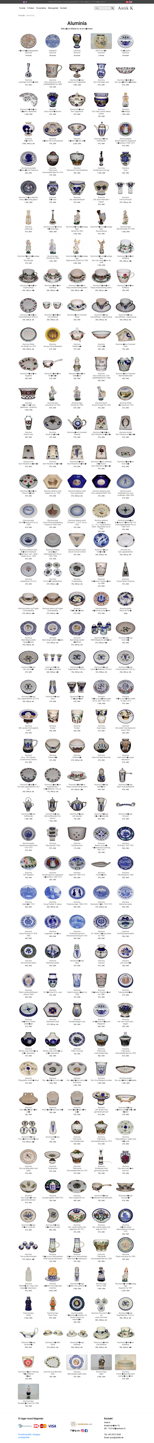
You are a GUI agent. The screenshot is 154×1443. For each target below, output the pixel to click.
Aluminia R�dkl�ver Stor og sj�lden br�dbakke (125, 81)
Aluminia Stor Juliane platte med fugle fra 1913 (101, 1227)
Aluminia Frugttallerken (77, 580)
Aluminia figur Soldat (28, 1314)
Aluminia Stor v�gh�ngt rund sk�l (52, 1079)
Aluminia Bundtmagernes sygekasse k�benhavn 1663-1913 (52, 875)
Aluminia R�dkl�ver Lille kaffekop (52, 316)
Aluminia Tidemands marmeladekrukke (101, 1051)
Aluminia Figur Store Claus (52, 1314)
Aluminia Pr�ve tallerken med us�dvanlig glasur (28, 198)
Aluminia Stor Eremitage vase (101, 81)
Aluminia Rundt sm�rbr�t (53, 433)
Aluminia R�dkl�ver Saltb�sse (77, 375)
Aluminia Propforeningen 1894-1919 (77, 903)
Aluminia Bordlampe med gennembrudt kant (101, 1168)
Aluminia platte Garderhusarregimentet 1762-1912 (28, 845)
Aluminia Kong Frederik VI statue (53, 903)
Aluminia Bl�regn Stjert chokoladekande (125, 786)
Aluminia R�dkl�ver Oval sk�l (125, 463)
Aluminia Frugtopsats (52, 1167)
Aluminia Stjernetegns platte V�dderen (77, 640)
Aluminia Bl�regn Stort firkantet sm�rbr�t (77, 463)
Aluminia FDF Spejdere (28, 874)
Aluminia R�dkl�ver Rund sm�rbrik (28, 492)
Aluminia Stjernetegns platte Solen (77, 1373)
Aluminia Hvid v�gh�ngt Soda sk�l (52, 1109)
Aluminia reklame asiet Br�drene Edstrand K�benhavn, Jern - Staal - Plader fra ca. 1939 (28, 553)
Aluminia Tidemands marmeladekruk (77, 169)
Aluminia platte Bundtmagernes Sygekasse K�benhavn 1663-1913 (125, 141)
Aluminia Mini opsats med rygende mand (28, 728)
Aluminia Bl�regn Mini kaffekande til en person (53, 816)
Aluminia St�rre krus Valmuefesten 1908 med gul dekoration (53, 1256)
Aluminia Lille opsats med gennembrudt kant (101, 1110)
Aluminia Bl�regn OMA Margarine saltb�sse (101, 639)
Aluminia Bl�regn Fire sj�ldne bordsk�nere (28, 1138)
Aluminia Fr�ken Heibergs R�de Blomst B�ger (28, 1374)
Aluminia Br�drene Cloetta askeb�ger (28, 1022)
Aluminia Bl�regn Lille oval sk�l (28, 668)
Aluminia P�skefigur (125, 110)
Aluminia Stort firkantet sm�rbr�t (53, 463)
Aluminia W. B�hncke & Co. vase (53, 991)
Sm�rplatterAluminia (125, 52)
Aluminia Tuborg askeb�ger (125, 991)
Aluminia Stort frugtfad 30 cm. (77, 1197)
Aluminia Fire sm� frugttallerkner (52, 580)
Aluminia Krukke (52, 727)
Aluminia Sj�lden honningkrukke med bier (53, 1286)
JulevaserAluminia (77, 52)
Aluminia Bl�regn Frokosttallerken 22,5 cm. (125, 668)
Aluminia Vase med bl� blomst (52, 110)
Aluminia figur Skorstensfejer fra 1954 (126, 228)
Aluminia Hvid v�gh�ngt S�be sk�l (28, 1110)
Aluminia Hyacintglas (101, 727)
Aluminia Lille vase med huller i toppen (101, 199)
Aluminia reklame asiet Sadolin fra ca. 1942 (52, 492)
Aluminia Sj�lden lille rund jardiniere (52, 140)
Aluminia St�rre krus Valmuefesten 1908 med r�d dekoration (77, 1256)
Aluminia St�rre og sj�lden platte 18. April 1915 (125, 699)
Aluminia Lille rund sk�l (125, 962)
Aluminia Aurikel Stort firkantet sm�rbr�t (126, 433)
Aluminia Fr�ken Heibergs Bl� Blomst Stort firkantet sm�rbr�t (101, 464)
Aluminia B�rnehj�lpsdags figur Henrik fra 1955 (77, 229)
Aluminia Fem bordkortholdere (28, 1255)
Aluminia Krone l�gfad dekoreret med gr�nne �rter (125, 1374)
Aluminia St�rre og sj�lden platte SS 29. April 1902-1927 (101, 699)
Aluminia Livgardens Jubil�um (52, 932)
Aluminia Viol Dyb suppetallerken (125, 551)
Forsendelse (41, 8)
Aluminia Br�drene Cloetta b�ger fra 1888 (101, 581)
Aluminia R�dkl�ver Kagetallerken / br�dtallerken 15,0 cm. (53, 787)
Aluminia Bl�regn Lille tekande (77, 815)
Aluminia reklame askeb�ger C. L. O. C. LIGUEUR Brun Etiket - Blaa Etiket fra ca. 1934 (101, 524)
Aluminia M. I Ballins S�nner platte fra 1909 (101, 933)
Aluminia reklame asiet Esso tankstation (77, 492)
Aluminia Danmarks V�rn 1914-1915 (101, 903)
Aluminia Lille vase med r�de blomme (125, 1168)
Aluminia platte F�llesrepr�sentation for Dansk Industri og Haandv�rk (77, 1316)
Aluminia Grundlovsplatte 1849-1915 (52, 1197)
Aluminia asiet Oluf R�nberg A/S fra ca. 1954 (28, 522)
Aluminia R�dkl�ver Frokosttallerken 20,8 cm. (28, 316)
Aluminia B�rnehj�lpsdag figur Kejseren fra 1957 (125, 1286)
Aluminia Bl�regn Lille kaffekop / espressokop (101, 316)
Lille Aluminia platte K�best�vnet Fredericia (28, 169)
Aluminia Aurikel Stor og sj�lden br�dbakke (125, 1079)
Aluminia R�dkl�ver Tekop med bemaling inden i (77, 287)
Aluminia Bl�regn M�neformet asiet (52, 1226)
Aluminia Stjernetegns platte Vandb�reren (28, 640)
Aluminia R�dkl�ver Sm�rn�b (52, 375)
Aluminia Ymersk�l (101, 345)
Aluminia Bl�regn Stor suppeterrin (77, 110)
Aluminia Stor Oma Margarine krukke (101, 1079)
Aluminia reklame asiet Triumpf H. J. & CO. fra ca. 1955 (77, 522)
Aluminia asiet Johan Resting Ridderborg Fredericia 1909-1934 (53, 522)
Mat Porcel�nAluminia (101, 52)
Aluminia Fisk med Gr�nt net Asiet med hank (101, 1315)
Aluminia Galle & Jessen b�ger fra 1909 (77, 992)
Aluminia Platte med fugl (77, 1050)
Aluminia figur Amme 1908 (101, 1285)
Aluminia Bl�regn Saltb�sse (101, 786)
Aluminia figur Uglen (101, 1373)
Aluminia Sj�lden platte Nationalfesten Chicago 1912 (126, 1228)
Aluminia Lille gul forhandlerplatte (52, 345)
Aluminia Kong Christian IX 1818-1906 (28, 933)
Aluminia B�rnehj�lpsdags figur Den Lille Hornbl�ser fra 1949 (101, 259)
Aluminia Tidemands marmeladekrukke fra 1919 (101, 1139)
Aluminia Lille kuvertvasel (125, 198)
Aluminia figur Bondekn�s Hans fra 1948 (28, 1402)
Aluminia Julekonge (28, 228)
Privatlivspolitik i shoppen (29, 1434)
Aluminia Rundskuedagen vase (77, 1021)
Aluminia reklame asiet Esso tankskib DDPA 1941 (101, 492)
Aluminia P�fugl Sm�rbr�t (101, 551)
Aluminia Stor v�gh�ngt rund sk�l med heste (77, 1080)
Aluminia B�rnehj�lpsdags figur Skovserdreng (101, 229)
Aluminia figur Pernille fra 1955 (53, 257)
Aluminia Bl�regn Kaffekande (101, 140)
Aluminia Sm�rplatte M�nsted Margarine (101, 1022)
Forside (22, 8)
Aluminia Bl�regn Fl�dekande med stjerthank (101, 1197)
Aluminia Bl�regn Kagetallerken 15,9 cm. (77, 668)
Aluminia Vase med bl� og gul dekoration (125, 757)
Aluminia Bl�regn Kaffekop (77, 1343)
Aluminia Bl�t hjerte (28, 140)
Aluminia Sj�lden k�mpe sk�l (77, 140)
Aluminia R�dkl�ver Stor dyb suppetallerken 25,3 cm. (28, 787)
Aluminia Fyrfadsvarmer (77, 844)
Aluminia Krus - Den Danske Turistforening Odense (28, 757)
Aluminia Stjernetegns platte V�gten (52, 639)
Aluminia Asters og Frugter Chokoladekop (28, 609)
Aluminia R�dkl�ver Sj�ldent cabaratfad (28, 110)
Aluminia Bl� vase (52, 198)
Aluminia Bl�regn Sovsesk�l (125, 1197)
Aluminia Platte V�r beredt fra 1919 (125, 404)
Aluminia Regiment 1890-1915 (77, 874)
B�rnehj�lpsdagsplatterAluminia (28, 52)
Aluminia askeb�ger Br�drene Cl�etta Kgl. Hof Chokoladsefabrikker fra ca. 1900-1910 (125, 523)
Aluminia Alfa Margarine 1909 (125, 874)
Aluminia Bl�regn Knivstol (125, 815)
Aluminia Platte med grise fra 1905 (125, 1255)
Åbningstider (53, 8)
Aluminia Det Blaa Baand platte (125, 932)
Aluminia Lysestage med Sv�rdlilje (28, 81)
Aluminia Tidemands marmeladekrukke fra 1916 (52, 170)
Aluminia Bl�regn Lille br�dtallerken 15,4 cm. (101, 668)
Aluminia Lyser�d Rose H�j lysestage (53, 228)
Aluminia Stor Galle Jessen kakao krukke (101, 111)
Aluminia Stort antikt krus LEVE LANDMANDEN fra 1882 (52, 82)
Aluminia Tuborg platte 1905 (52, 844)
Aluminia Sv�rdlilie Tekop (52, 1343)
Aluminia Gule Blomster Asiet (53, 1373)
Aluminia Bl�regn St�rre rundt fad (28, 1226)
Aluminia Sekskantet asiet (52, 1021)
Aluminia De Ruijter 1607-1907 (126, 844)
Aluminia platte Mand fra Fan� (126, 609)
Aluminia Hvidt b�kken (101, 874)
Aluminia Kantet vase (28, 433)
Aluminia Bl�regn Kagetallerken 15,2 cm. (125, 1314)
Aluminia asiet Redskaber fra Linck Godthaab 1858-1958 (125, 493)
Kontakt (63, 8)
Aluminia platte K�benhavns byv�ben (101, 609)
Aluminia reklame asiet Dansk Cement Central (77, 551)
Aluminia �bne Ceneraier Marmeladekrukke (125, 375)
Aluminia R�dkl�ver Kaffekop (125, 257)
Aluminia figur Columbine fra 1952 (52, 404)
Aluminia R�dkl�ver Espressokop (28, 287)
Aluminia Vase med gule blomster (101, 756)
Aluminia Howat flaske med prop (126, 580)
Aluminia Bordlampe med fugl (101, 169)
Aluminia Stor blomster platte (28, 962)
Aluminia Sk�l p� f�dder (77, 609)
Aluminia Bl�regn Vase (53, 698)
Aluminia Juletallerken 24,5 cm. (28, 580)
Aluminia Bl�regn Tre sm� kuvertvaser (52, 668)
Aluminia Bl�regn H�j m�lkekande (101, 815)
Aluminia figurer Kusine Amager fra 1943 (101, 404)
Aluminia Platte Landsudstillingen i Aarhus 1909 (28, 992)
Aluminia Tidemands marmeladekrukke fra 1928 (101, 1256)
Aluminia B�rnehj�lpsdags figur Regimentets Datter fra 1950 (77, 258)
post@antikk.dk (116, 1437)
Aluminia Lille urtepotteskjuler (77, 198)
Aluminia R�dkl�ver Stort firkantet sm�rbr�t (101, 433)
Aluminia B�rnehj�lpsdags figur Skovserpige (28, 258)
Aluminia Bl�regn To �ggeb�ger (77, 698)
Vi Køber (30, 8)
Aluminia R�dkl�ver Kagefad (28, 375)
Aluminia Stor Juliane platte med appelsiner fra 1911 (77, 1227)
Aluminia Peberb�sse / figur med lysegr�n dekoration (28, 1286)
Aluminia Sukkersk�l (77, 345)
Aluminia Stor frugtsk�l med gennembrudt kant (28, 1198)
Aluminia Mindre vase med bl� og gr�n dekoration (28, 1051)
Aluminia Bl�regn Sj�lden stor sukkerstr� (77, 1285)
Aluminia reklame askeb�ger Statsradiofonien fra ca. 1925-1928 (53, 553)
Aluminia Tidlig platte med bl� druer (28, 1079)
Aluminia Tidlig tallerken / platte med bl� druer (125, 1139)
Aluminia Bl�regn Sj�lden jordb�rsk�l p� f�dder (125, 1110)
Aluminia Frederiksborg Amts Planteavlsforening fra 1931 (77, 933)
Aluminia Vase (125, 169)
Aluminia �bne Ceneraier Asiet (125, 345)
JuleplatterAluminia (53, 52)
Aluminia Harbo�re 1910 (28, 903)
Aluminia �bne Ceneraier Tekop (77, 316)
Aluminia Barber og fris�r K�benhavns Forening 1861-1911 (101, 846)
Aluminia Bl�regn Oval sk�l (125, 639)
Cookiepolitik (23, 1437)
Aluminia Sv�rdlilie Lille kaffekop (101, 1343)
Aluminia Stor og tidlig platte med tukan (28, 1168)
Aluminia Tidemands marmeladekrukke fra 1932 (125, 1051)
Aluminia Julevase (101, 962)
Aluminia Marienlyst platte (125, 903)
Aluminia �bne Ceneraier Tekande (77, 433)
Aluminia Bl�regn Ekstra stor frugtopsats (77, 81)
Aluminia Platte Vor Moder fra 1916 (28, 345)
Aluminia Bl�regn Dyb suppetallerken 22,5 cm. (28, 698)
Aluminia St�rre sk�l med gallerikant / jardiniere (28, 405)
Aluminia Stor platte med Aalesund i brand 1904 (125, 728)
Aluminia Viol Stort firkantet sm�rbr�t (28, 463)
